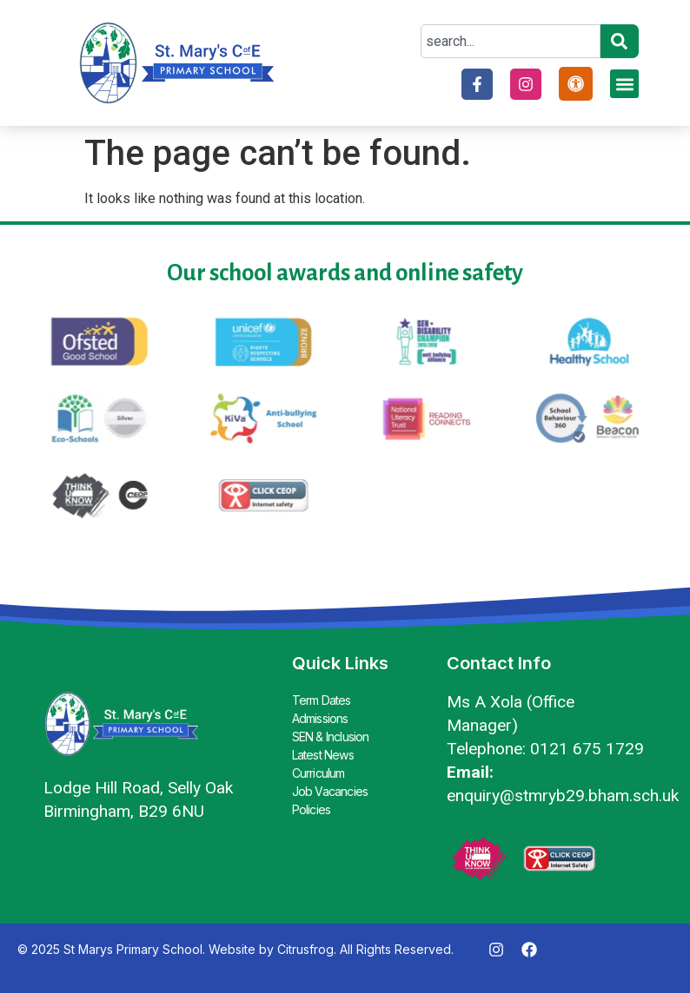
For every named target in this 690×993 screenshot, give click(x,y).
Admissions (320, 718)
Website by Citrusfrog (271, 949)
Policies (311, 809)
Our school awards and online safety (345, 273)
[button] (624, 83)
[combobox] (510, 41)
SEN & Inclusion (330, 736)
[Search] (619, 41)
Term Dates (321, 700)
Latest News (323, 754)
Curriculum (318, 773)
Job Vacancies (330, 791)
